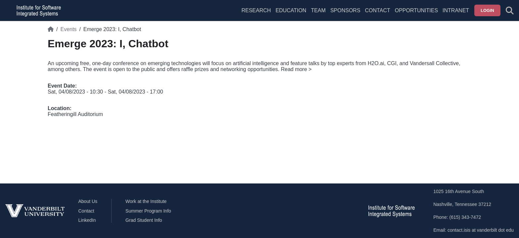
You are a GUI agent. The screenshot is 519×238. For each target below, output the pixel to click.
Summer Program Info (148, 211)
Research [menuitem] (256, 10)
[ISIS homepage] (37, 10)
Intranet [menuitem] (456, 10)
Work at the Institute (145, 201)
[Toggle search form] (510, 11)
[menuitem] (318, 14)
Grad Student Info (143, 220)
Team (318, 10)
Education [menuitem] (290, 10)
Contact (377, 10)
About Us (88, 201)
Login (487, 10)
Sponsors (345, 10)
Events (68, 29)
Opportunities (416, 10)
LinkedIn (87, 220)
